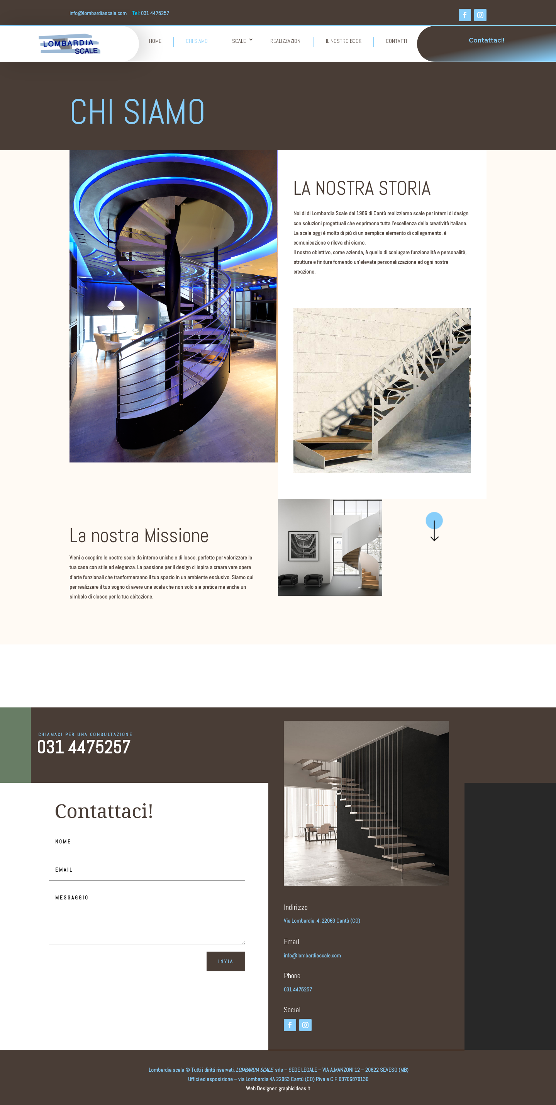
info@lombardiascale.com (98, 13)
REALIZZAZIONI (286, 40)
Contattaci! (486, 40)
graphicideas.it (294, 1088)
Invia (226, 961)
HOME (155, 40)
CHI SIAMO (197, 40)
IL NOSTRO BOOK (343, 40)
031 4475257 (84, 747)
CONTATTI (396, 40)
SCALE (239, 40)
